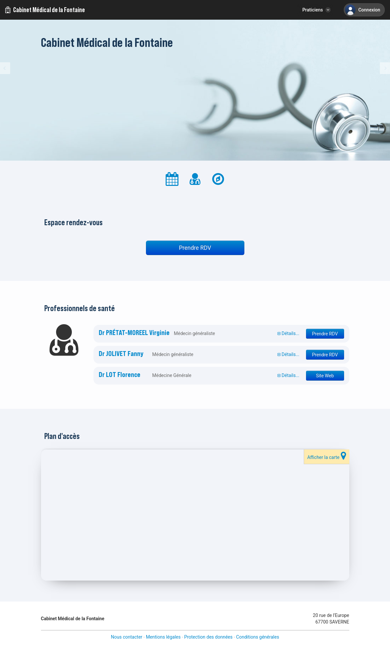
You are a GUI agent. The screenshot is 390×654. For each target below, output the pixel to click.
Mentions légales (163, 637)
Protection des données (208, 637)
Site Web (325, 375)
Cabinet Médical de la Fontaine (45, 10)
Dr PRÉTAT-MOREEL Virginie (134, 332)
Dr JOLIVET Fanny (121, 353)
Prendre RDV (195, 248)
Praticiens (312, 9)
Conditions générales (257, 637)
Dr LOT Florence (119, 374)
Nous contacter (126, 637)
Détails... (288, 333)
